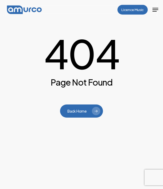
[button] (155, 9)
